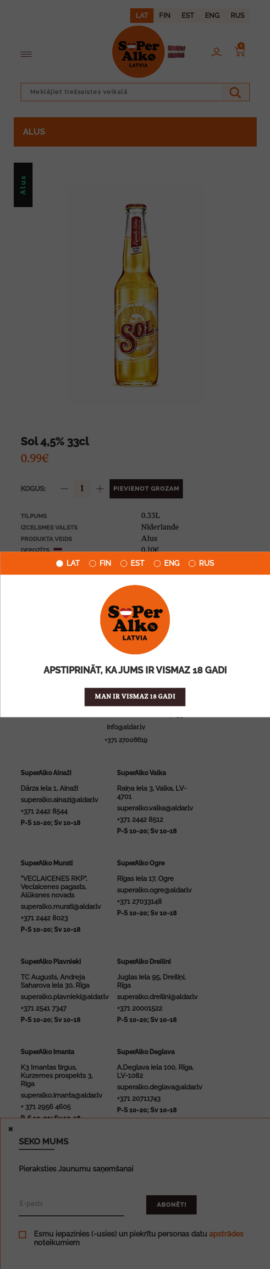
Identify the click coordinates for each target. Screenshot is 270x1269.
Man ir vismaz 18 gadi (135, 697)
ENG (166, 563)
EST (132, 563)
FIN (100, 563)
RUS (201, 563)
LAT (68, 563)
